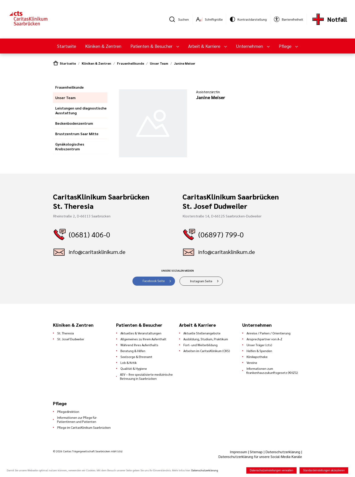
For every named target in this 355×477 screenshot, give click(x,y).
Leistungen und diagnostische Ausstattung (81, 110)
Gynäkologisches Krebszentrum (69, 146)
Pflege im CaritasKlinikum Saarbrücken (84, 427)
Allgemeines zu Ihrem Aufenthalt (143, 339)
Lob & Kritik (128, 362)
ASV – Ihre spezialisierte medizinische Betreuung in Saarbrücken (146, 376)
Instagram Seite (201, 281)
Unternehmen (250, 46)
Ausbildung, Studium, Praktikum (205, 339)
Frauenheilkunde (130, 63)
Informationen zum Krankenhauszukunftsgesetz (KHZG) (272, 370)
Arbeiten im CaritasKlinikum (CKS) (206, 351)
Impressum (239, 451)
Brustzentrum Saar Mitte (76, 133)
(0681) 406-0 (89, 234)
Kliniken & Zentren (103, 46)
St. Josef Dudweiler (70, 339)
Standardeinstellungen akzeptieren (324, 470)
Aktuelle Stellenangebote (202, 333)
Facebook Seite (154, 281)
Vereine (252, 362)
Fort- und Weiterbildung (200, 345)
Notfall (337, 19)
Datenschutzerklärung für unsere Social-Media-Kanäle (260, 456)
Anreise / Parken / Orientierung (268, 333)
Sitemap (256, 451)
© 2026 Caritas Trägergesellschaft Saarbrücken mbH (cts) (87, 451)
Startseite (66, 46)
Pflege (286, 46)
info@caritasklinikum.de (97, 251)
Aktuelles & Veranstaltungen (140, 333)
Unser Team (159, 63)
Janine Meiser (184, 63)
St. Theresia (65, 333)
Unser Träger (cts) (259, 345)
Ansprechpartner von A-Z (264, 339)
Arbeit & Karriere (204, 46)
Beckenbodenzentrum (74, 123)
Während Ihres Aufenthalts (139, 345)
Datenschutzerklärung (282, 451)
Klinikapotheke (257, 357)
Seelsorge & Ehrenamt (136, 357)
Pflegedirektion (68, 411)
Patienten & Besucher (152, 46)
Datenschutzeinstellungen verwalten (271, 470)
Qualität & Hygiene (133, 368)
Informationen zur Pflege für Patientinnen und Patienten (77, 419)
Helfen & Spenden (259, 351)
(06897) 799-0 (221, 234)
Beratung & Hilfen (132, 351)
